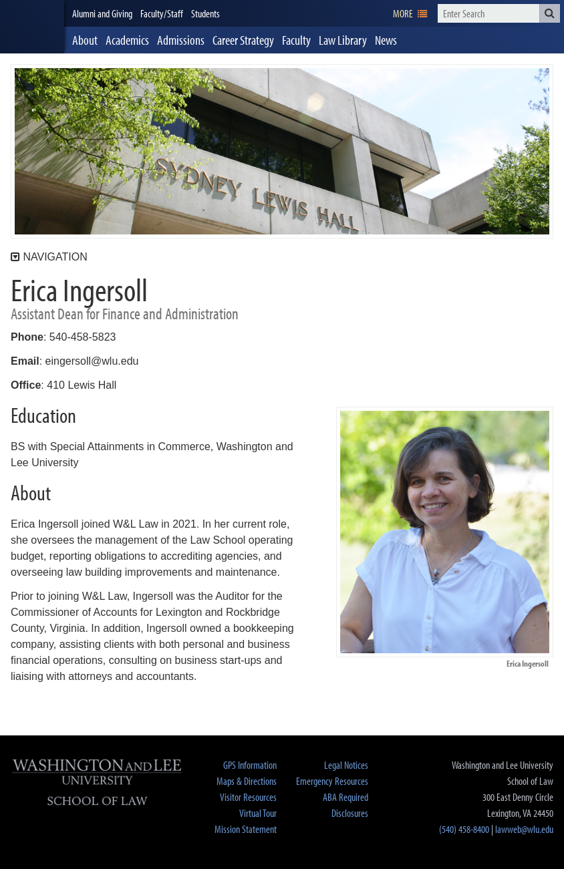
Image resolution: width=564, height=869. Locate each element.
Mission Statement (246, 829)
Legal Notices (346, 764)
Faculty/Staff (161, 13)
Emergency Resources (332, 781)
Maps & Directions (247, 781)
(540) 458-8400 (464, 829)
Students (205, 13)
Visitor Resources (248, 797)
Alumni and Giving (102, 13)
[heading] (32, 26)
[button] (549, 13)
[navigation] (410, 13)
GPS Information (250, 764)
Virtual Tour (258, 813)
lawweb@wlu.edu (524, 829)
